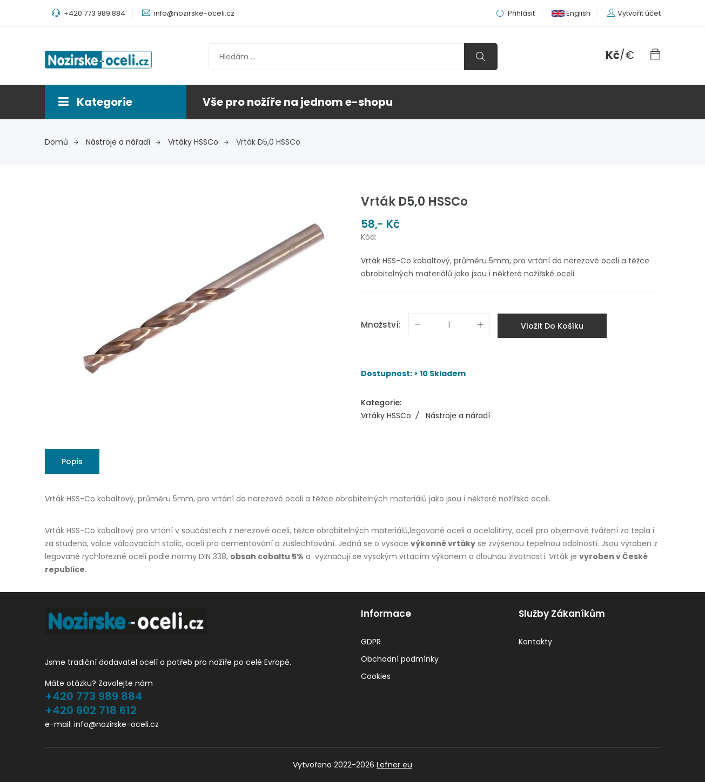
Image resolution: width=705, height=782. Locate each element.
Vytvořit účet (639, 13)
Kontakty (535, 641)
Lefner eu (394, 764)
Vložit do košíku (552, 326)
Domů (61, 142)
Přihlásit (515, 13)
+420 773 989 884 (94, 696)
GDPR (371, 641)
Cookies (376, 676)
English (571, 13)
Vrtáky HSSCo (198, 142)
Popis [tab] (72, 461)
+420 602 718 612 (91, 710)
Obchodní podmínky (400, 659)
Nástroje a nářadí (123, 142)
